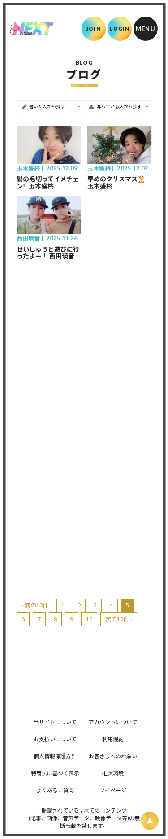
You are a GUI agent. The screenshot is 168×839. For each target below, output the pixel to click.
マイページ (112, 790)
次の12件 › (118, 619)
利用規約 (113, 739)
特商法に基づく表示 (55, 773)
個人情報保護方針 (55, 756)
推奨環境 (113, 773)
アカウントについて (113, 721)
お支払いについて (55, 739)
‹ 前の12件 (35, 605)
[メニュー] (146, 29)
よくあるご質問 (55, 790)
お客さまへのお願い (113, 756)
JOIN (93, 28)
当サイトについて (55, 721)
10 (89, 619)
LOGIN (120, 28)
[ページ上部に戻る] (150, 821)
